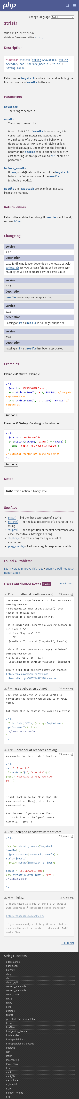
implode (10, 1047)
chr (8, 978)
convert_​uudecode (16, 986)
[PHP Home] (9, 5)
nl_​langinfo (12, 1084)
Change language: (40, 17)
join (8, 1051)
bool (23, 64)
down (12, 594)
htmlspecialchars (15, 1039)
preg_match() (16, 546)
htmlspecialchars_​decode (20, 1043)
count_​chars (12, 994)
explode (10, 1011)
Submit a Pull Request (59, 568)
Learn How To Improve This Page (23, 568)
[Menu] (74, 5)
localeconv (12, 1064)
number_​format (14, 1092)
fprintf (9, 1015)
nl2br (9, 1088)
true (13, 172)
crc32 (9, 998)
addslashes (12, 966)
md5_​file (10, 1076)
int (20, 323)
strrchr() (13, 521)
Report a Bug (12, 572)
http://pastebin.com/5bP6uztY (25, 916)
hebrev (10, 1023)
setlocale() (12, 267)
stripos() (13, 530)
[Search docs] (67, 5)
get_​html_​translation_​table (21, 1019)
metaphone (12, 1080)
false (56, 64)
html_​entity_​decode (17, 1031)
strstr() (39, 37)
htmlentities (12, 1035)
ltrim (8, 1068)
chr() (53, 156)
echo (8, 1006)
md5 (8, 1072)
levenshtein (12, 1060)
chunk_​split (12, 982)
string (36, 60)
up (6, 594)
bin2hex (10, 970)
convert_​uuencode (16, 990)
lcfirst (9, 1056)
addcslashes (13, 961)
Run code (11, 415)
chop (8, 974)
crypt (9, 1002)
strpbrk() (13, 538)
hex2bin (10, 1027)
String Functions (15, 956)
